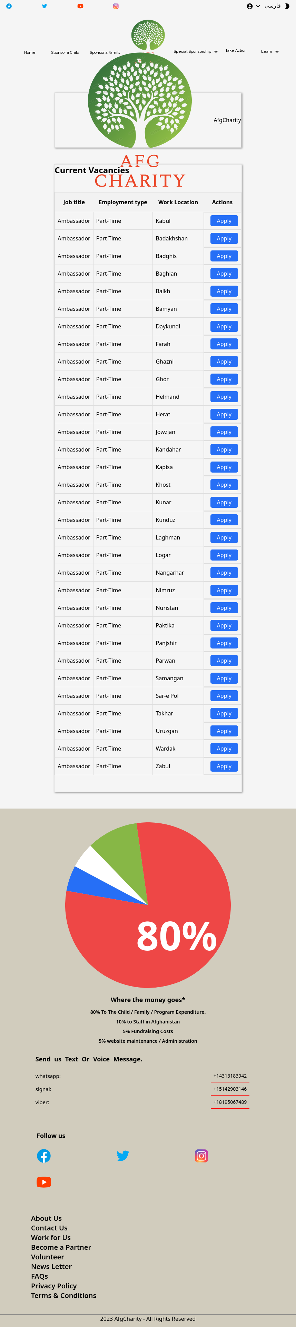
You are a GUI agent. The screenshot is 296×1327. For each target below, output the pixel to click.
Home (30, 52)
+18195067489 (230, 1102)
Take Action (236, 50)
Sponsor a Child (65, 52)
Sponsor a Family (105, 52)
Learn (270, 51)
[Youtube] (71, 1183)
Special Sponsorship (196, 51)
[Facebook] (71, 1157)
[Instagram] (229, 1157)
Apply (224, 221)
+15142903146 (230, 1089)
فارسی (273, 5)
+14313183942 (230, 1075)
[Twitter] (150, 1157)
